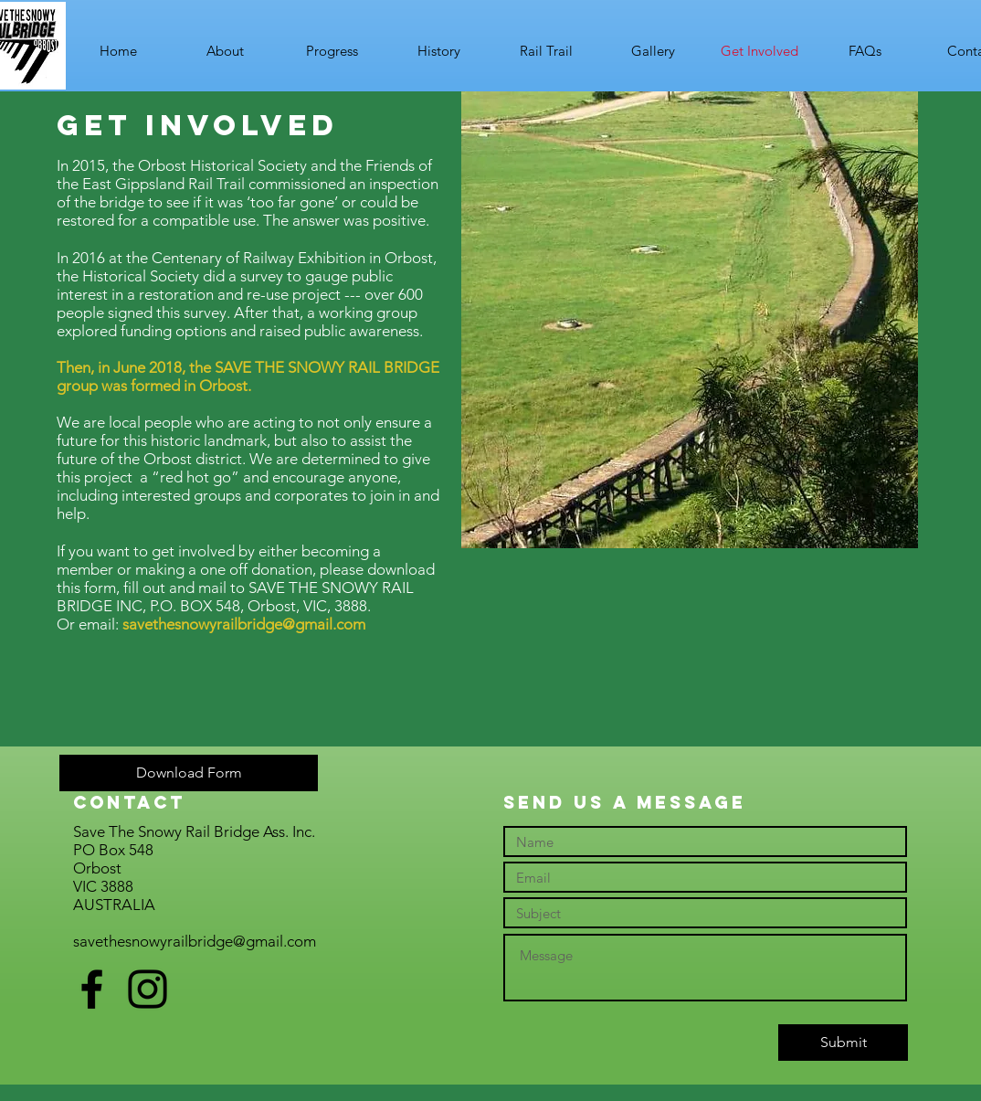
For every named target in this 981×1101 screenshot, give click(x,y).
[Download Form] (188, 773)
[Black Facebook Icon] (92, 989)
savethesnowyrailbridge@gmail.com (243, 624)
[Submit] (843, 1042)
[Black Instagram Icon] (147, 989)
